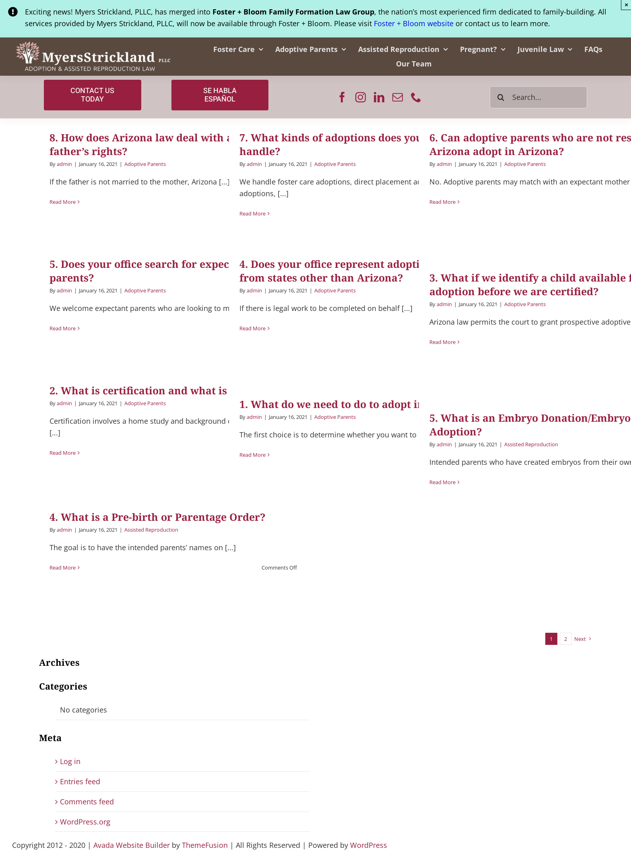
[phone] (416, 97)
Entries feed (80, 781)
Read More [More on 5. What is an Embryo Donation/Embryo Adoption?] (442, 482)
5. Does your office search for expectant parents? (149, 270)
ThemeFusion (205, 845)
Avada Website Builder (131, 845)
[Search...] (538, 97)
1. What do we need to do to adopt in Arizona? (356, 404)
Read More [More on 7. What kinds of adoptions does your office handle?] (252, 213)
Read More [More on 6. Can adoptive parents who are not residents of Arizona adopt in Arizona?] (442, 201)
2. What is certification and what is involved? (164, 390)
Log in (70, 761)
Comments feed (87, 801)
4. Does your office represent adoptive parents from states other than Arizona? (356, 270)
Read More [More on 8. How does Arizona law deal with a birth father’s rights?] (62, 201)
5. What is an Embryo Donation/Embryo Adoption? (530, 424)
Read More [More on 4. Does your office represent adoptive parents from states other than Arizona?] (252, 328)
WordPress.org (85, 822)
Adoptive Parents (145, 164)
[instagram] (360, 97)
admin (64, 164)
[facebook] (342, 97)
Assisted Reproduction (531, 444)
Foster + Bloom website (414, 23)
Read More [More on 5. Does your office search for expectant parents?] (62, 328)
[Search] (501, 97)
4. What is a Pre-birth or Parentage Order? (157, 517)
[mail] (397, 97)
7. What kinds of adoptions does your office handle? (348, 144)
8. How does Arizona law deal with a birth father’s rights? (155, 144)
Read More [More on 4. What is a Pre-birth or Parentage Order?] (62, 567)
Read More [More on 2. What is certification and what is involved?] (62, 452)
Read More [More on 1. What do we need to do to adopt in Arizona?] (252, 454)
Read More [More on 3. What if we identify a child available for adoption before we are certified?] (442, 342)
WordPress (368, 845)
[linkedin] (379, 97)
